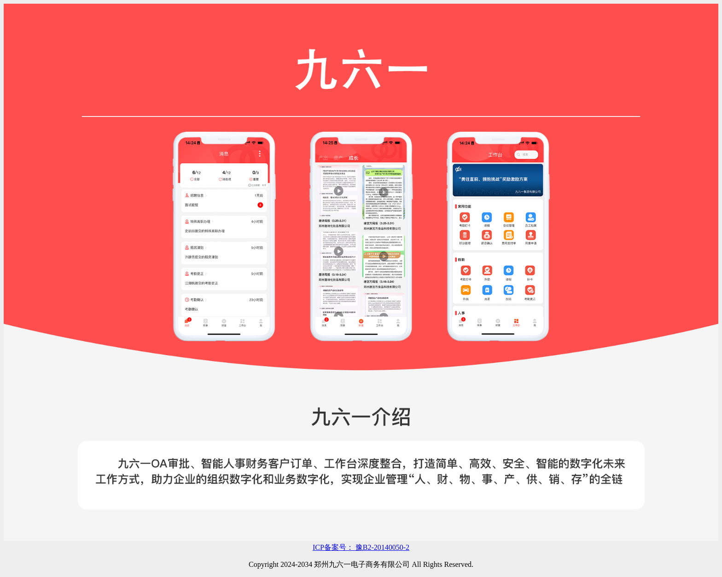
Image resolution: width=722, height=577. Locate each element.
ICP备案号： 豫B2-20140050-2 (361, 547)
